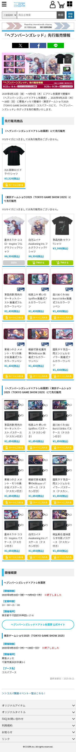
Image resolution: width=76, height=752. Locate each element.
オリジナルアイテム (13, 705)
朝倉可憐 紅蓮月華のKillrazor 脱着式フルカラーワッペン (37, 355)
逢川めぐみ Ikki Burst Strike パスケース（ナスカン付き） (62, 430)
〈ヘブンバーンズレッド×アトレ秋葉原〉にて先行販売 (34, 131)
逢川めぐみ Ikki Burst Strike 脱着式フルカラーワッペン (62, 300)
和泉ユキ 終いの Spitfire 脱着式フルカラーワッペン (37, 300)
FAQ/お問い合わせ (13, 719)
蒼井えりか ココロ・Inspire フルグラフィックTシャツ (13, 245)
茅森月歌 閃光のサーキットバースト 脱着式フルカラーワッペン (13, 300)
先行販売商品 (14, 121)
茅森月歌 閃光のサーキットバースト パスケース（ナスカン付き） (14, 430)
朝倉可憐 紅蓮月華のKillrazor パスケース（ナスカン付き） (37, 485)
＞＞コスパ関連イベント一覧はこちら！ (24, 693)
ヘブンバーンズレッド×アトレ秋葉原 (24, 582)
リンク (6, 739)
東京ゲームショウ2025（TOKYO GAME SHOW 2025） (35, 635)
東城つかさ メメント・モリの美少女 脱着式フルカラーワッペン (13, 355)
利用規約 (7, 725)
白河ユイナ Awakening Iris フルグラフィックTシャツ (38, 245)
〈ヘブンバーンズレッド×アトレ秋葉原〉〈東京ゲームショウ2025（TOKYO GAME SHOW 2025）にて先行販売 (37, 390)
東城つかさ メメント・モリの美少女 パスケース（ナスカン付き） (14, 485)
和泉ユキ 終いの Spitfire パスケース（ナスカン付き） (37, 430)
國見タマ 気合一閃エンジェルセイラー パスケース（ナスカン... (61, 485)
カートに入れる (14, 185)
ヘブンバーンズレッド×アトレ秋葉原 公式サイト (38, 624)
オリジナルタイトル (14, 712)
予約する (38, 262)
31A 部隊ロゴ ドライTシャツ (13, 172)
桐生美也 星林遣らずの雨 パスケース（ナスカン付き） (61, 540)
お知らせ (7, 732)
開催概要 (11, 572)
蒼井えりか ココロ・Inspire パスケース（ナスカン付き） (13, 540)
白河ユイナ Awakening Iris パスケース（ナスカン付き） (38, 540)
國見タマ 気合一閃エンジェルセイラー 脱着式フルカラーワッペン (61, 357)
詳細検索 (70, 15)
